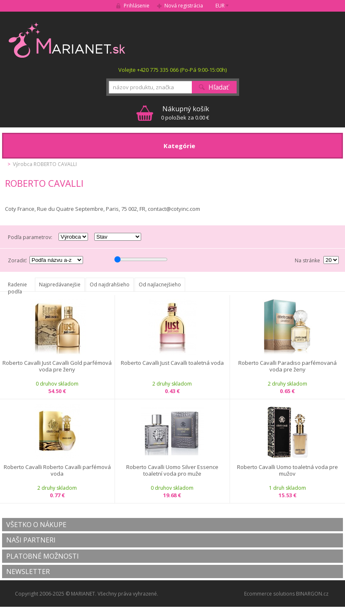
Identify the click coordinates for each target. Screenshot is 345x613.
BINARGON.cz (312, 593)
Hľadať (218, 87)
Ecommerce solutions (269, 593)
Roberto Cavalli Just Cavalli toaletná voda (172, 362)
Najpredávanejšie (60, 284)
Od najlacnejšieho (160, 284)
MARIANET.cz (67, 40)
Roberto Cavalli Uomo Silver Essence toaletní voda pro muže (172, 470)
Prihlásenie (136, 5)
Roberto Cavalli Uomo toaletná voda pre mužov (287, 470)
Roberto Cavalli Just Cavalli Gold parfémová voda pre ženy (57, 366)
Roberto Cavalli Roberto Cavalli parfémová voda (57, 470)
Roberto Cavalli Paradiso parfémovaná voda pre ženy (287, 366)
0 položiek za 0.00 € (185, 112)
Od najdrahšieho (110, 284)
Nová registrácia (183, 5)
